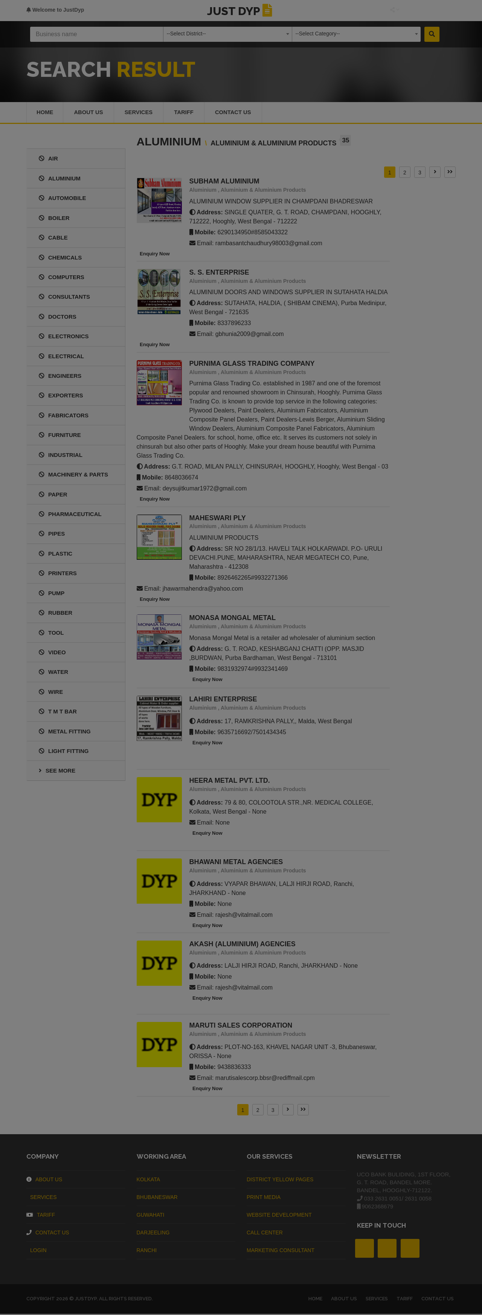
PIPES (52, 534)
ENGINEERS (60, 377)
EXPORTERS (61, 396)
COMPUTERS (61, 278)
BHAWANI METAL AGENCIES (236, 863)
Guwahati (151, 1216)
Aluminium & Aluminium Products (263, 191)
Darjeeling (153, 1233)
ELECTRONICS (64, 337)
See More (57, 771)
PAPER (53, 495)
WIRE (51, 692)
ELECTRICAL (61, 357)
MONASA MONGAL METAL (232, 619)
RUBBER (55, 614)
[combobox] (227, 34)
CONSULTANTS (64, 298)
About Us (44, 1180)
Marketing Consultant (280, 1251)
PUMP (51, 594)
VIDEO (52, 653)
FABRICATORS (63, 416)
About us (89, 113)
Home (45, 113)
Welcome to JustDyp (55, 10)
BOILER (54, 218)
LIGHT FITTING (63, 752)
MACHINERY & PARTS (73, 475)
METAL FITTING (65, 732)
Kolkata (148, 1180)
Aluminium (203, 191)
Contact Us (237, 113)
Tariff (187, 113)
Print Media (264, 1198)
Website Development (279, 1216)
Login (36, 1251)
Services (140, 113)
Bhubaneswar (157, 1198)
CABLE (53, 238)
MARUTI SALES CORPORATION (241, 1026)
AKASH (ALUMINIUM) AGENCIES (242, 945)
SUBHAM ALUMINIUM (224, 182)
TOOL (51, 633)
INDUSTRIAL (60, 455)
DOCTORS (57, 317)
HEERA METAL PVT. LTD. (229, 781)
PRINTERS (58, 574)
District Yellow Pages (280, 1180)
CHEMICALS (60, 258)
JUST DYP (241, 11)
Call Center (265, 1233)
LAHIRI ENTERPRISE (223, 700)
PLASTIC (55, 554)
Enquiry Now (153, 254)
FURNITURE (60, 436)
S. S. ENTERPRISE (219, 273)
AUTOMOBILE (62, 199)
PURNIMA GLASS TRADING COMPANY (252, 364)
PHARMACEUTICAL (70, 515)
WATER (53, 673)
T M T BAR (58, 712)
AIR (48, 159)
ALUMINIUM (60, 179)
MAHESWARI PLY (217, 518)
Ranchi (147, 1251)
